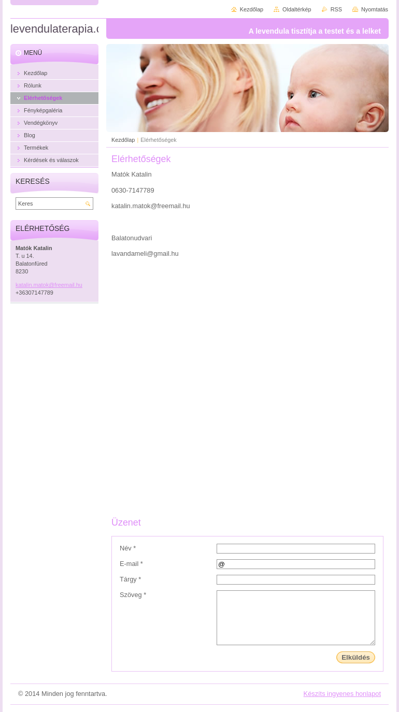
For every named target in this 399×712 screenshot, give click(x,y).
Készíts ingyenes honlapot (342, 694)
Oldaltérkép (296, 9)
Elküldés (355, 657)
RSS (336, 9)
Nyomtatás (374, 9)
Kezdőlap (123, 140)
